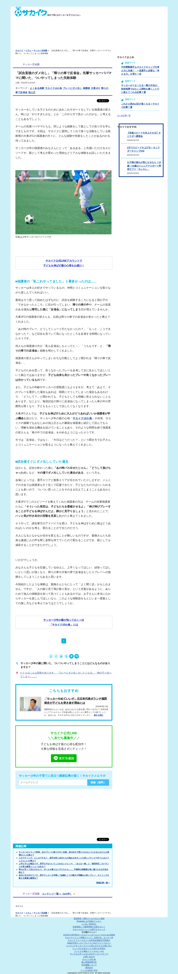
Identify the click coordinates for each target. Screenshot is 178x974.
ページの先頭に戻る (89, 970)
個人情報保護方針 (89, 962)
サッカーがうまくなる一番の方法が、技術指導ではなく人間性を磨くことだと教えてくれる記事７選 (140, 89)
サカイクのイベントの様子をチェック (89, 929)
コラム (28, 50)
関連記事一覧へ (103, 883)
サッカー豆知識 (40, 50)
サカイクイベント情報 (89, 937)
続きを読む (98, 715)
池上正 (31, 92)
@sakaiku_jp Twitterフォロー (89, 921)
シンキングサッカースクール (89, 946)
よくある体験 (37, 88)
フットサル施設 (89, 951)
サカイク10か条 (53, 88)
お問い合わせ (89, 957)
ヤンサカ (89, 954)
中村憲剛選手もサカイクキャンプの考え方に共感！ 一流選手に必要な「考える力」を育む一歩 (140, 70)
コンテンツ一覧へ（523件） (57, 893)
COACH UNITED (89, 935)
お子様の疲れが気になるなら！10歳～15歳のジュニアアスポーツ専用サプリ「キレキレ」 (144, 165)
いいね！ (89, 924)
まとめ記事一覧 (124, 115)
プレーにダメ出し (72, 88)
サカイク (19, 50)
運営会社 (89, 967)
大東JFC (95, 88)
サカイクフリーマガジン (89, 940)
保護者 (86, 88)
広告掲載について (89, 965)
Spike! (89, 943)
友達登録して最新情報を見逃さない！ (89, 927)
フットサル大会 (89, 948)
